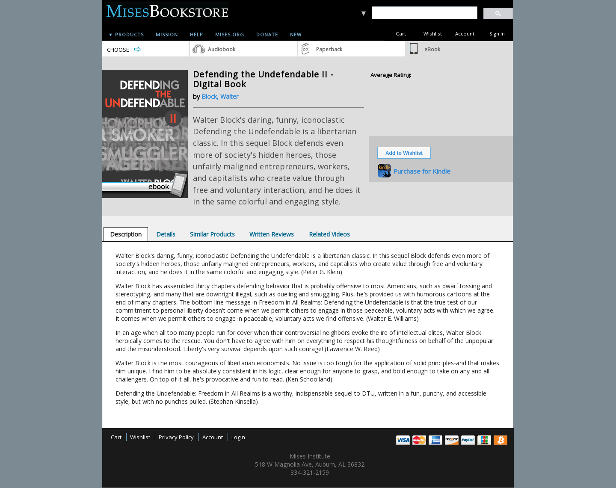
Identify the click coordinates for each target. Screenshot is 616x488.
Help (196, 34)
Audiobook (221, 49)
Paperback (329, 49)
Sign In (497, 33)
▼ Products (126, 34)
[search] (424, 13)
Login (238, 437)
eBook (432, 49)
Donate (267, 34)
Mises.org (229, 34)
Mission (167, 34)
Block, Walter (219, 96)
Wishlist (433, 33)
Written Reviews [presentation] (271, 234)
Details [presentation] (165, 234)
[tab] (126, 234)
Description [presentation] (126, 234)
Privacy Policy (176, 437)
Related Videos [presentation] (329, 234)
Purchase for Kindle (421, 171)
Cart (401, 33)
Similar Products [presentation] (212, 234)
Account (464, 33)
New (296, 34)
